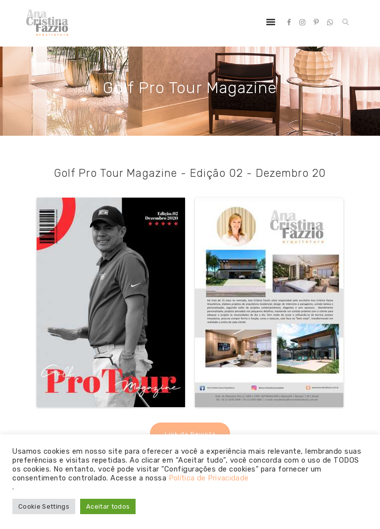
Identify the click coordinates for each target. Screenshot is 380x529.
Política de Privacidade (210, 478)
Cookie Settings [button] (44, 506)
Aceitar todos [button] (110, 506)
